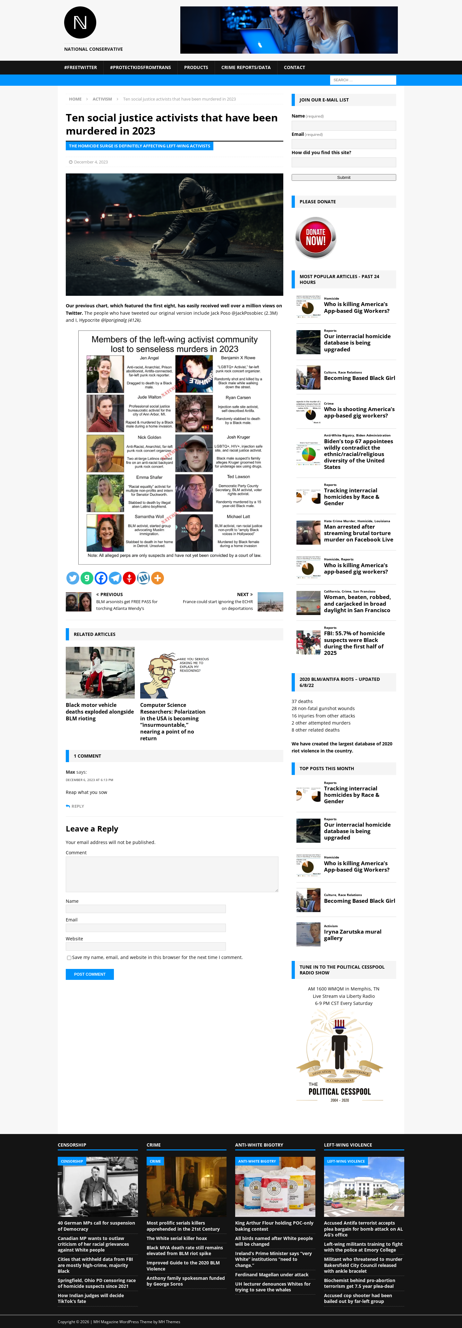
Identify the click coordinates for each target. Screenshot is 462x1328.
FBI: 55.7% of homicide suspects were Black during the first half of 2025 (354, 643)
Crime (329, 403)
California (332, 591)
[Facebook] (101, 578)
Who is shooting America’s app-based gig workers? (359, 412)
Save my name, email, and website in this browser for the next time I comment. (157, 957)
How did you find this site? (321, 152)
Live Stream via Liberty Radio (344, 996)
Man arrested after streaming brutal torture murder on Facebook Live (358, 533)
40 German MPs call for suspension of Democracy (96, 1226)
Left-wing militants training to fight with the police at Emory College (363, 1247)
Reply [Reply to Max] (78, 806)
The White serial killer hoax (177, 1238)
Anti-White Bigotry (339, 435)
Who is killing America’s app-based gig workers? (356, 568)
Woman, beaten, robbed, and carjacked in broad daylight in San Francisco (357, 603)
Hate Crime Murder (339, 521)
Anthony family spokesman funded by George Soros (186, 1281)
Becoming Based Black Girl (359, 378)
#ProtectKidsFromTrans (140, 67)
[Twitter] (72, 578)
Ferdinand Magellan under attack (272, 1274)
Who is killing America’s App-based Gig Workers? (356, 307)
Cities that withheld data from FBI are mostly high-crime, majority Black (95, 1265)
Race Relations (350, 372)
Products (196, 67)
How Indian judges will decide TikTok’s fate (91, 1298)
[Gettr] (129, 578)
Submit (343, 177)
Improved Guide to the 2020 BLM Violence (183, 1265)
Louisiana (382, 521)
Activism (331, 926)
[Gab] (87, 578)
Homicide (331, 298)
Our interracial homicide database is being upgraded (357, 342)
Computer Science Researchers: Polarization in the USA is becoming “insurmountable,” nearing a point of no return (173, 721)
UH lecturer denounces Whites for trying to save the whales (273, 1287)
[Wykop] (143, 578)
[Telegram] (115, 578)
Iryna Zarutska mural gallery (352, 934)
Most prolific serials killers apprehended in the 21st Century (183, 1226)
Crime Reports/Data (246, 67)
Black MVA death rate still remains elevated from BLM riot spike (185, 1250)
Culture (330, 372)
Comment (76, 852)
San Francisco (364, 591)
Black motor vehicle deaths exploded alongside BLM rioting (100, 711)
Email (72, 920)
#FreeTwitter (80, 67)
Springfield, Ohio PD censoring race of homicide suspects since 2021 (97, 1283)
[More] (157, 578)
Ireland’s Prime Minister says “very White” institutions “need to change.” (273, 1259)
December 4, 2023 (91, 162)
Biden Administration (373, 435)
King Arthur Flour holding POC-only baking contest (274, 1226)
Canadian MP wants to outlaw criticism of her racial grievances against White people (93, 1244)
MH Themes (169, 1321)
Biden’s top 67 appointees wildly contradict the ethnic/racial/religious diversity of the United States (358, 454)
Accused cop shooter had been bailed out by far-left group (358, 1298)
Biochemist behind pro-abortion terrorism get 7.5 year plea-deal (359, 1283)
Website (74, 939)
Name (72, 901)
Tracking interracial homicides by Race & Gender (352, 496)
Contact (294, 67)
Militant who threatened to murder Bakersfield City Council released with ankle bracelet (363, 1265)
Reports (330, 331)
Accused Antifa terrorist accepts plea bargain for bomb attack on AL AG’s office (363, 1228)
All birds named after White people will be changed (274, 1241)
